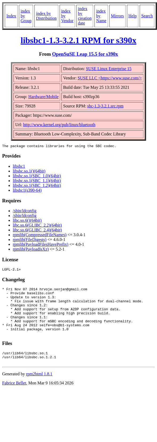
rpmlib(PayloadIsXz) (31, 250)
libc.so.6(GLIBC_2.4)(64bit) (37, 230)
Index (11, 16)
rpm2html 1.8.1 (39, 387)
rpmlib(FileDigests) (29, 240)
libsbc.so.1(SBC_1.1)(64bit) (37, 181)
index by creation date (85, 15)
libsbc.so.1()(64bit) (29, 172)
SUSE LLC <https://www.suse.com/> (110, 78)
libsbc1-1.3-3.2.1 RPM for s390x (79, 40)
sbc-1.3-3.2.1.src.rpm (105, 106)
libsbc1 (19, 167)
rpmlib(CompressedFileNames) (40, 235)
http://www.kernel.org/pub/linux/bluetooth (59, 124)
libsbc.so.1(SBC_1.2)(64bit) (37, 186)
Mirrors (117, 16)
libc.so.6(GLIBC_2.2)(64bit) (37, 226)
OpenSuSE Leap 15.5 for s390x (85, 54)
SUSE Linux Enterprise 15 (108, 68)
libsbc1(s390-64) (27, 191)
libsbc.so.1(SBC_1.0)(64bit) (37, 176)
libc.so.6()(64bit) (27, 221)
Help (133, 16)
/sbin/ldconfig (24, 211)
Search (147, 16)
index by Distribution (46, 16)
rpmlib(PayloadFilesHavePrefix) (40, 245)
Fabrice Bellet (14, 396)
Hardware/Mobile (43, 96)
